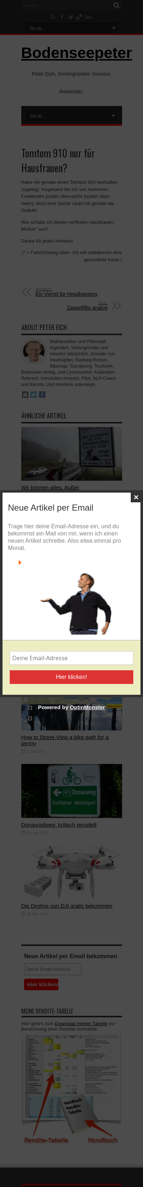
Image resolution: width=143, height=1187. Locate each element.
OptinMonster (87, 707)
